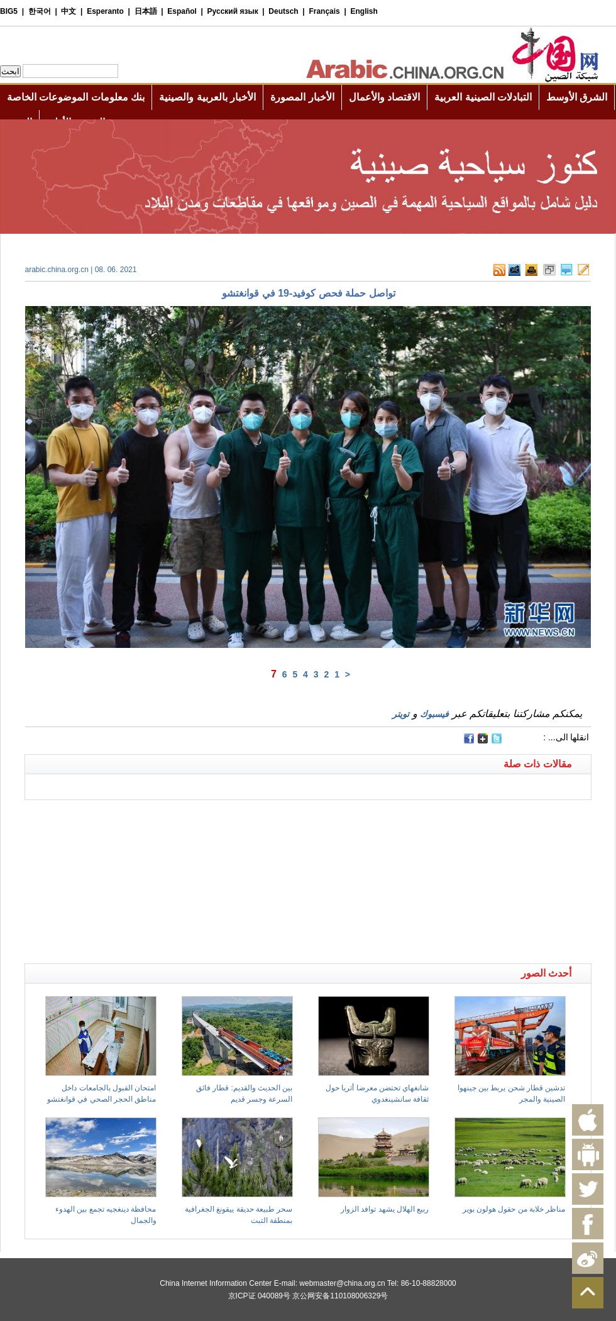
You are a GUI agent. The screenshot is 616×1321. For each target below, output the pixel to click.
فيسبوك (434, 714)
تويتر (400, 714)
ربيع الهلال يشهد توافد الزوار (385, 1209)
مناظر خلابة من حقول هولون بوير (514, 1209)
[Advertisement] (166, 815)
